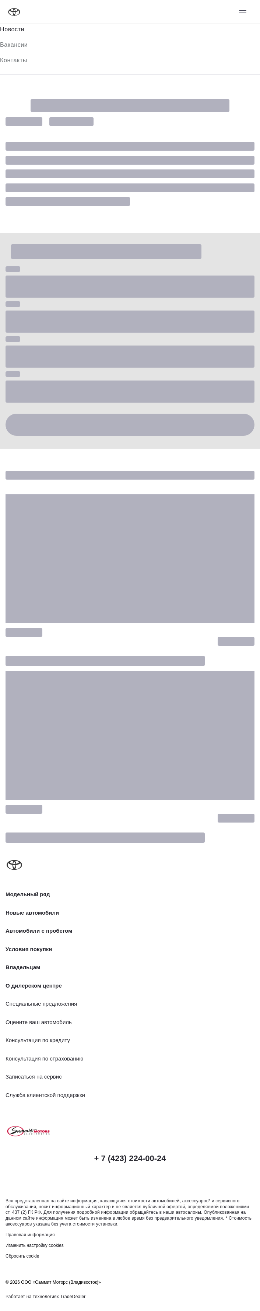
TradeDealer (73, 1296)
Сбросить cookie (22, 1256)
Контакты (13, 60)
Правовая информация (30, 1234)
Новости (12, 29)
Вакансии (14, 45)
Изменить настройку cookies (35, 1245)
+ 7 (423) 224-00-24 (130, 1158)
